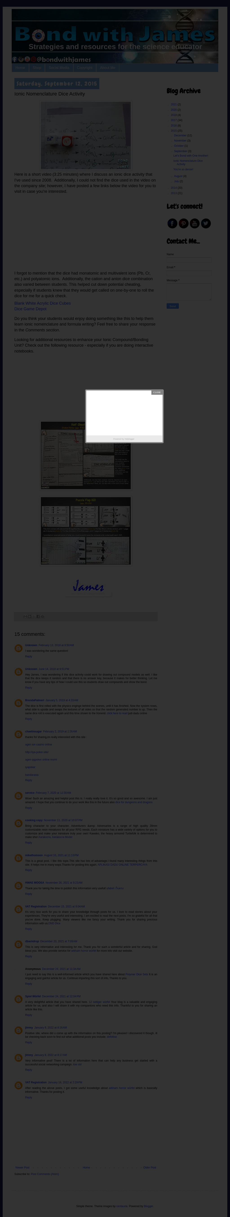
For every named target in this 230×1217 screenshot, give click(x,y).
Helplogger (130, 439)
